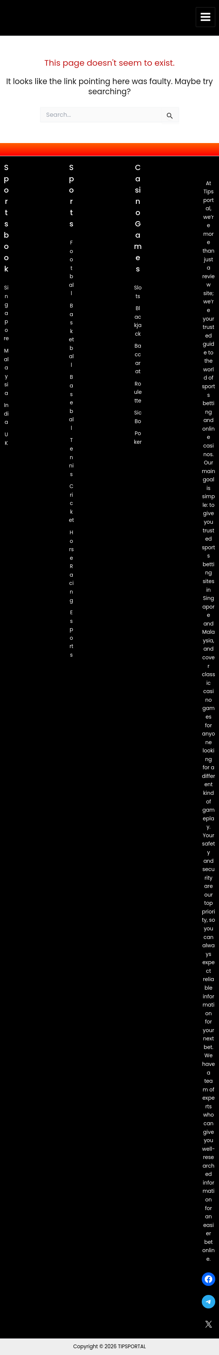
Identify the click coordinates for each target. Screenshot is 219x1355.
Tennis (71, 457)
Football (71, 268)
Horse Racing (71, 566)
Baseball (71, 403)
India (6, 414)
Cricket (71, 503)
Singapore (6, 313)
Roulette (138, 392)
